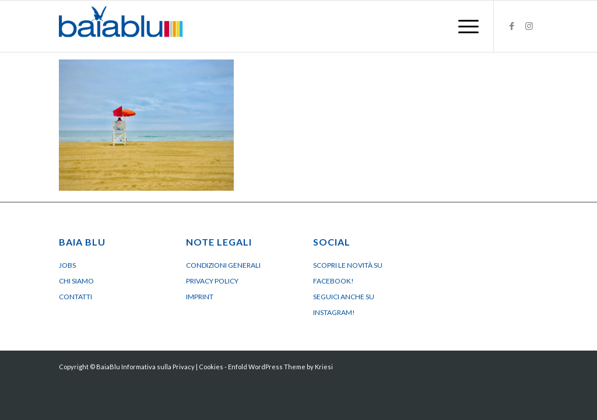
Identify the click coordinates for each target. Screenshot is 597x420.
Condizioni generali (223, 265)
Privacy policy (212, 280)
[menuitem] (465, 26)
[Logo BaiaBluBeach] (121, 26)
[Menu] (465, 26)
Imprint (199, 296)
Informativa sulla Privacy (158, 366)
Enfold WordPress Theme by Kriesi (280, 366)
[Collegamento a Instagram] (529, 25)
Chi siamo (76, 280)
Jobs (67, 265)
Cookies (211, 366)
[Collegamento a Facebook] (512, 25)
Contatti (75, 296)
